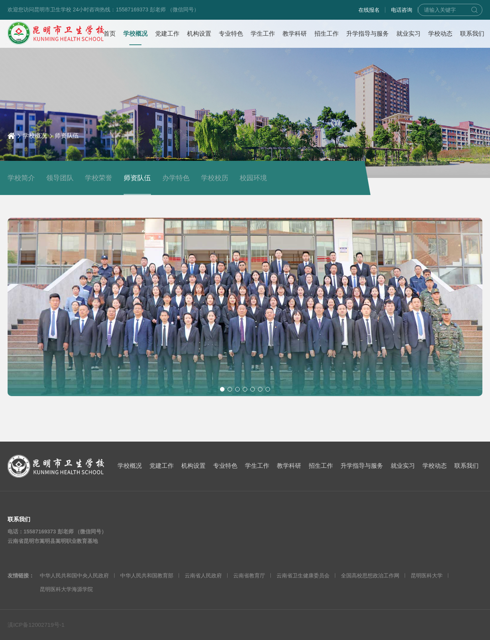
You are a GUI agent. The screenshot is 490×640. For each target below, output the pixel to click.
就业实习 (403, 465)
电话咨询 (401, 10)
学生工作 (257, 465)
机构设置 (193, 465)
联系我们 (466, 465)
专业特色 (225, 465)
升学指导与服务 (362, 465)
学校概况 (35, 135)
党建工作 (161, 465)
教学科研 (289, 465)
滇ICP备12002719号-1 (36, 624)
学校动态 (434, 465)
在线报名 (369, 10)
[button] (222, 389)
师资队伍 (67, 135)
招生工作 (321, 465)
